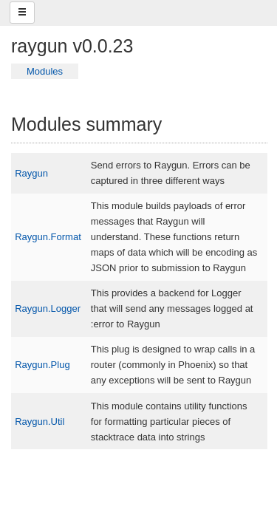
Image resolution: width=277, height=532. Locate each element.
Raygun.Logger (48, 308)
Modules (45, 71)
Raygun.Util (39, 421)
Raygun (31, 173)
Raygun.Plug (42, 364)
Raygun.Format (48, 236)
